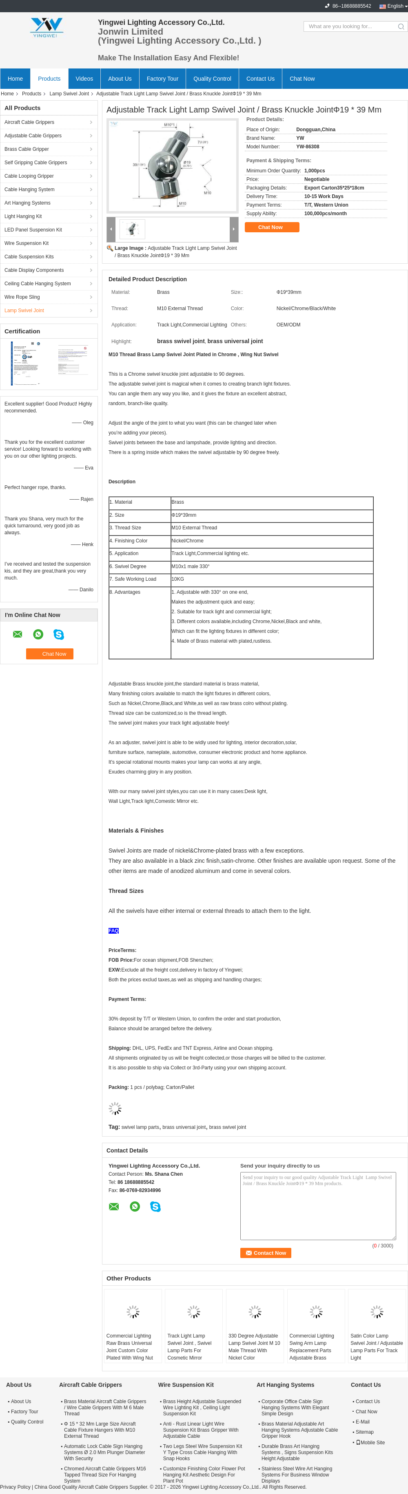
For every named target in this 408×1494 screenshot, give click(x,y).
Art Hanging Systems (27, 203)
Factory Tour (163, 78)
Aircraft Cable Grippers (29, 122)
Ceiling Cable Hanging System (37, 283)
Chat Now (302, 78)
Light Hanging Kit (23, 216)
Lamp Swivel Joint (69, 94)
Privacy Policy (15, 1487)
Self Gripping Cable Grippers (35, 162)
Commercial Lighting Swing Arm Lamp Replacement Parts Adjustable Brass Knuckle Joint (312, 1350)
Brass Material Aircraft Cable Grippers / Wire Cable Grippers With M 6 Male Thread (105, 1408)
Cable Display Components (34, 270)
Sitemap (365, 1432)
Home (15, 78)
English (396, 6)
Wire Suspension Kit (26, 243)
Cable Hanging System (29, 189)
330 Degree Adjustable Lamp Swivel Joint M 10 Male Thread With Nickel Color (254, 1347)
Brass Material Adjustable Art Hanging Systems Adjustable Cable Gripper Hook (300, 1430)
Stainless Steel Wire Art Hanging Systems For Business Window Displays (297, 1475)
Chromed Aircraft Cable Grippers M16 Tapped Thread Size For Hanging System (105, 1475)
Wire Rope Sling (22, 297)
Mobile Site (370, 1443)
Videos (84, 78)
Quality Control (212, 78)
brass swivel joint (227, 1127)
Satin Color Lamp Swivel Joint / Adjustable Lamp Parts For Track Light (376, 1347)
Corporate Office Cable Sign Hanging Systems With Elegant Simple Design (295, 1408)
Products (49, 78)
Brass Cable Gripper (26, 149)
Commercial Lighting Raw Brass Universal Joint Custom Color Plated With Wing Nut (129, 1347)
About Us (120, 78)
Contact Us (260, 78)
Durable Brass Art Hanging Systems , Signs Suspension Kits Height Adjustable (297, 1452)
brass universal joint (184, 1127)
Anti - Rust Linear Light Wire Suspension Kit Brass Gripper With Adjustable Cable (201, 1430)
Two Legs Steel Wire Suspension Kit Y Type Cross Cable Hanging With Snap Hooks (202, 1452)
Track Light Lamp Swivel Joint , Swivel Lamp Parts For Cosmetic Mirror (189, 1347)
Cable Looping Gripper (29, 176)
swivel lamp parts (140, 1127)
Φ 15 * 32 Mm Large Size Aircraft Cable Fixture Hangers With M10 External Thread (100, 1430)
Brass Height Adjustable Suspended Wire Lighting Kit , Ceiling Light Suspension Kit (202, 1408)
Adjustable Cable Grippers (33, 136)
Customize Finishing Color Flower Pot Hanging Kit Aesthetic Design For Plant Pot (204, 1475)
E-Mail (363, 1422)
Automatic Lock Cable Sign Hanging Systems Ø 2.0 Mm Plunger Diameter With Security (104, 1452)
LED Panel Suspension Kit (33, 230)
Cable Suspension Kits (29, 257)
